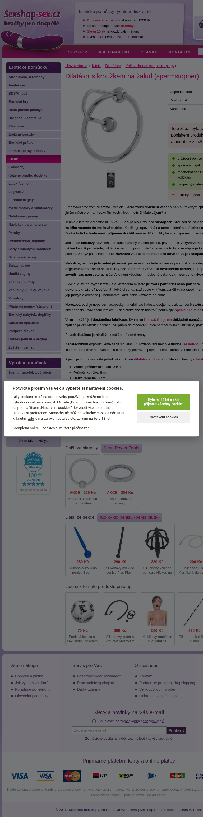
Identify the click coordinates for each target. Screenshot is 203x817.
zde (31, 418)
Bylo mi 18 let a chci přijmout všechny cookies (163, 402)
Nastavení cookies (163, 417)
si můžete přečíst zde (73, 428)
